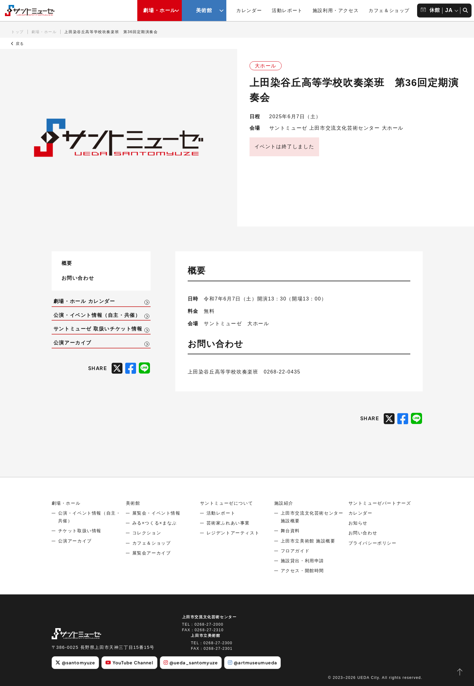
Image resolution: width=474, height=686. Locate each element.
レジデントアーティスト (233, 532)
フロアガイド (295, 550)
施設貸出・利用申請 (302, 560)
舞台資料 (290, 530)
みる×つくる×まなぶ (154, 522)
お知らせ (358, 522)
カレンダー (249, 10)
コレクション (146, 532)
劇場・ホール (44, 32)
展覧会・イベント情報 (156, 513)
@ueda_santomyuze (191, 662)
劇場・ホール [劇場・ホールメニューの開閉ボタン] (159, 10)
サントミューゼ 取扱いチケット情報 (98, 328)
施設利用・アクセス (336, 10)
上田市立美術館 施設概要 (308, 540)
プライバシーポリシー (372, 543)
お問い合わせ (78, 277)
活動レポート (287, 10)
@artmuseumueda (252, 662)
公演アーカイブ (72, 342)
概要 (67, 263)
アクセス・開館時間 (302, 570)
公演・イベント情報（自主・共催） (97, 315)
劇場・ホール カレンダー (84, 301)
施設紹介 (283, 503)
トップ (17, 32)
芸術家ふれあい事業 (228, 522)
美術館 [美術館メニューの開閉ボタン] (204, 10)
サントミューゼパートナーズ (379, 503)
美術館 (133, 503)
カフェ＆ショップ (389, 10)
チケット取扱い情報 (79, 530)
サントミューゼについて (226, 503)
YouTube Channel (129, 662)
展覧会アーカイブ (151, 552)
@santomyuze (75, 662)
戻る (17, 43)
